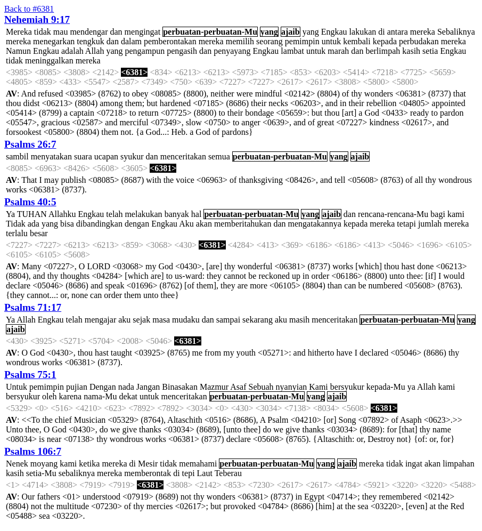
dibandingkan (99, 223)
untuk (331, 41)
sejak (141, 319)
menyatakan (51, 156)
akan (204, 223)
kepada (385, 41)
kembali (357, 41)
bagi (437, 214)
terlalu (17, 233)
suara (83, 156)
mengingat (143, 31)
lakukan (363, 31)
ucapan (106, 156)
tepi (188, 473)
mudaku (186, 319)
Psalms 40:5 (30, 201)
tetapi (406, 223)
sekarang (257, 319)
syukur (132, 156)
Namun (18, 50)
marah (338, 50)
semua (219, 156)
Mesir (148, 463)
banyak (177, 214)
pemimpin (302, 41)
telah (114, 214)
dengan (137, 223)
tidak (42, 31)
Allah (94, 50)
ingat (413, 463)
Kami (318, 386)
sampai (228, 319)
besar (39, 233)
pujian (76, 386)
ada (33, 223)
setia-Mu (41, 473)
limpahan (459, 463)
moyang (44, 463)
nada (126, 386)
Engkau (334, 31)
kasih (411, 50)
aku (124, 319)
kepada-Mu (385, 386)
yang (269, 31)
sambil (17, 156)
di (381, 31)
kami (455, 214)
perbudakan (419, 41)
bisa (67, 223)
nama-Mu (100, 396)
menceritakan (183, 156)
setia (430, 50)
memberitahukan (243, 223)
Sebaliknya (456, 31)
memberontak (147, 473)
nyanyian (291, 386)
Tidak (16, 223)
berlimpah (382, 50)
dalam (131, 41)
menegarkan (54, 41)
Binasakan (180, 386)
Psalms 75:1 (30, 374)
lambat (292, 50)
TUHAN (32, 214)
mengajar (101, 319)
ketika (89, 463)
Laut (205, 473)
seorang (269, 41)
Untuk (16, 386)
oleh (49, 396)
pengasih (182, 50)
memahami (198, 463)
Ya (10, 214)
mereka (422, 31)
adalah (72, 50)
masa (161, 319)
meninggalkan (49, 60)
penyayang (232, 50)
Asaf (238, 386)
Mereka (19, 31)
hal (196, 214)
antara (397, 31)
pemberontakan (170, 41)
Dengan (102, 386)
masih (299, 319)
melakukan (143, 214)
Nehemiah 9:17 (37, 19)
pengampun (145, 50)
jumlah (430, 223)
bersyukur (347, 386)
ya (411, 386)
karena (70, 396)
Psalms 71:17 (32, 307)
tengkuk (90, 41)
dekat (128, 396)
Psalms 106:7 (32, 451)
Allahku (62, 214)
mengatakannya (314, 223)
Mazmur (214, 386)
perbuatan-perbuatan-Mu (210, 31)
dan (116, 31)
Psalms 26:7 (30, 144)
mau (60, 31)
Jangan (148, 386)
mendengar (89, 31)
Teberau (228, 473)
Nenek (17, 463)
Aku (186, 223)
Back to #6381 (29, 8)
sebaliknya (77, 473)
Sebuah (261, 386)
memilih (240, 41)
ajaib (290, 31)
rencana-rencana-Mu (393, 214)
